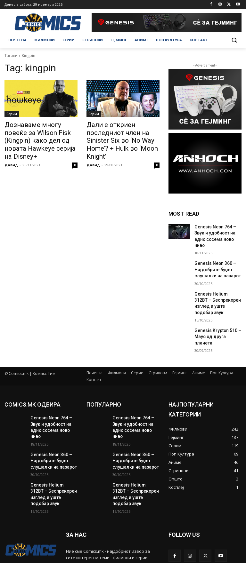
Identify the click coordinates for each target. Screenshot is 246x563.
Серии (11, 114)
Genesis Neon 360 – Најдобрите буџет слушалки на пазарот (214, 259)
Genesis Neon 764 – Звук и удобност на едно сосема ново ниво (217, 232)
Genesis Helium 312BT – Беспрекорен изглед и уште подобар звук (216, 288)
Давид (11, 153)
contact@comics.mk (85, 547)
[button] (234, 40)
